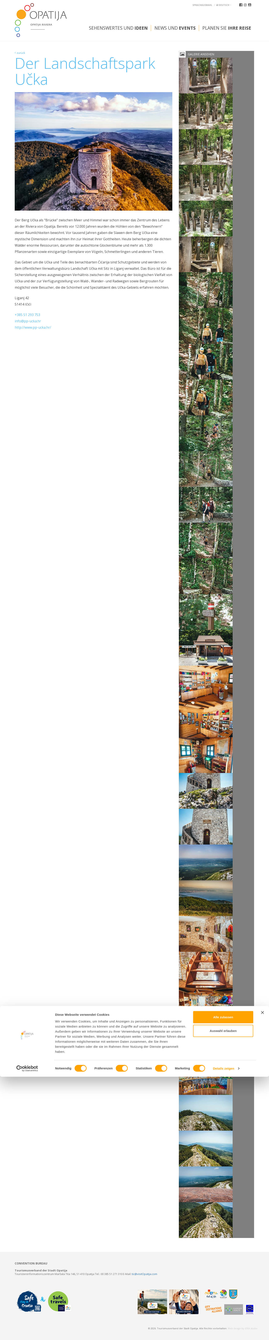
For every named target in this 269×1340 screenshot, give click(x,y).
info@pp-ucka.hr (28, 321)
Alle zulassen (223, 1280)
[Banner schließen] (262, 1275)
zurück (21, 53)
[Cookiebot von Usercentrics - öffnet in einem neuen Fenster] (27, 1332)
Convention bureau (31, 1263)
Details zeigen (223, 1331)
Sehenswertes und (118, 28)
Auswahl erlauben (223, 1294)
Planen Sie (226, 28)
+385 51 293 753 (27, 314)
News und (175, 28)
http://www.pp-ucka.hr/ (33, 327)
